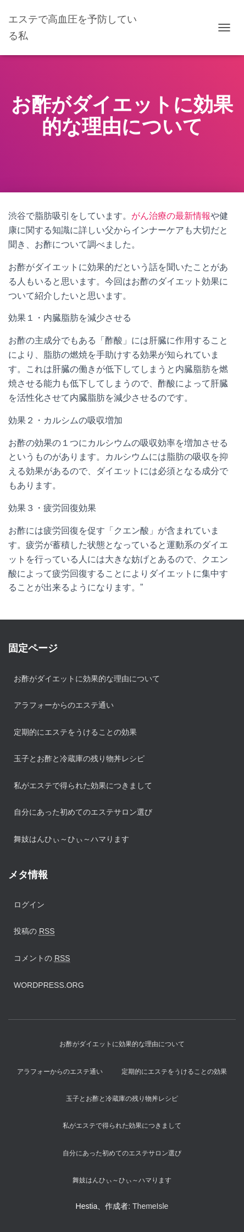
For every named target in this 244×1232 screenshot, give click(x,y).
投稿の (34, 931)
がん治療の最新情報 (170, 215)
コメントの (42, 958)
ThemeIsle (150, 1206)
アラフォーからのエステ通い (64, 705)
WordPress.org (49, 985)
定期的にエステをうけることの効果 (75, 732)
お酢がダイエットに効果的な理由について (87, 678)
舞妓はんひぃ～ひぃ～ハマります (71, 839)
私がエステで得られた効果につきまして (83, 785)
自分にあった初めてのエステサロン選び (83, 812)
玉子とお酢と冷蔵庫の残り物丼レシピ (79, 758)
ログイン (29, 904)
